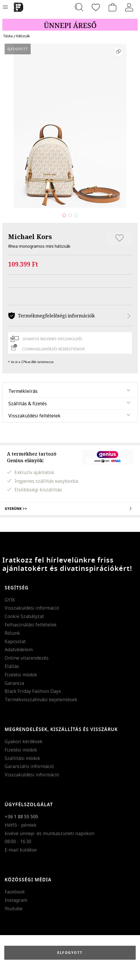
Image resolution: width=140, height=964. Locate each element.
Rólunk (12, 633)
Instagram (16, 900)
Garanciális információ (29, 766)
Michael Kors (30, 236)
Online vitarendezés (27, 658)
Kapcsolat (15, 641)
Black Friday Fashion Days (33, 691)
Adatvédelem (19, 649)
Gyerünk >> (70, 508)
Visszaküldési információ (32, 608)
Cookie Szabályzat (24, 616)
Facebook (15, 892)
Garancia (14, 683)
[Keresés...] (79, 7)
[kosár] (112, 7)
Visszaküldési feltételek (34, 415)
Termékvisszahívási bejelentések (41, 699)
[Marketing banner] (70, 22)
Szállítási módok (22, 758)
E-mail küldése (21, 850)
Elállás (12, 666)
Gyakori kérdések (24, 741)
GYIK (10, 600)
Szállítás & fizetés (27, 403)
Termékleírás (23, 391)
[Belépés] (129, 7)
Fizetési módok (21, 674)
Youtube (14, 908)
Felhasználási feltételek (31, 624)
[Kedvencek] (95, 7)
